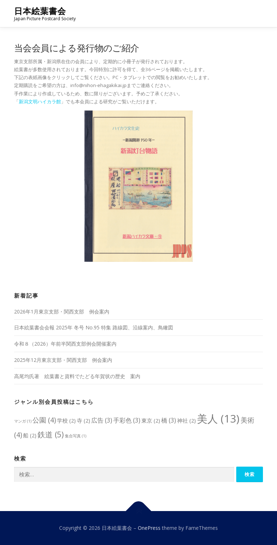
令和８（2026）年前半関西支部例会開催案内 (65, 343)
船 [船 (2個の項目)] (29, 435)
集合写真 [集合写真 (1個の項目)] (75, 435)
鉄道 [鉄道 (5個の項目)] (51, 434)
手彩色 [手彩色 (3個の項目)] (126, 420)
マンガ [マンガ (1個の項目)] (22, 421)
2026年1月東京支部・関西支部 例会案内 (61, 311)
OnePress (149, 527)
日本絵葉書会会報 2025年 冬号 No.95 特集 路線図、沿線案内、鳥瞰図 (93, 327)
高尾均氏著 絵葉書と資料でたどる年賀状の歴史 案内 (77, 376)
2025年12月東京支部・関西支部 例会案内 (63, 359)
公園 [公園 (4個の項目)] (44, 420)
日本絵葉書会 (40, 11)
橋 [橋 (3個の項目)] (168, 420)
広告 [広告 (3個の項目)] (101, 420)
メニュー (256, 13)
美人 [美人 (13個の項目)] (218, 418)
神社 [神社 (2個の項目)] (186, 420)
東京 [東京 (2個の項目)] (150, 420)
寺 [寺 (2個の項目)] (83, 420)
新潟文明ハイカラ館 (40, 101)
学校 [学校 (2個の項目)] (66, 420)
